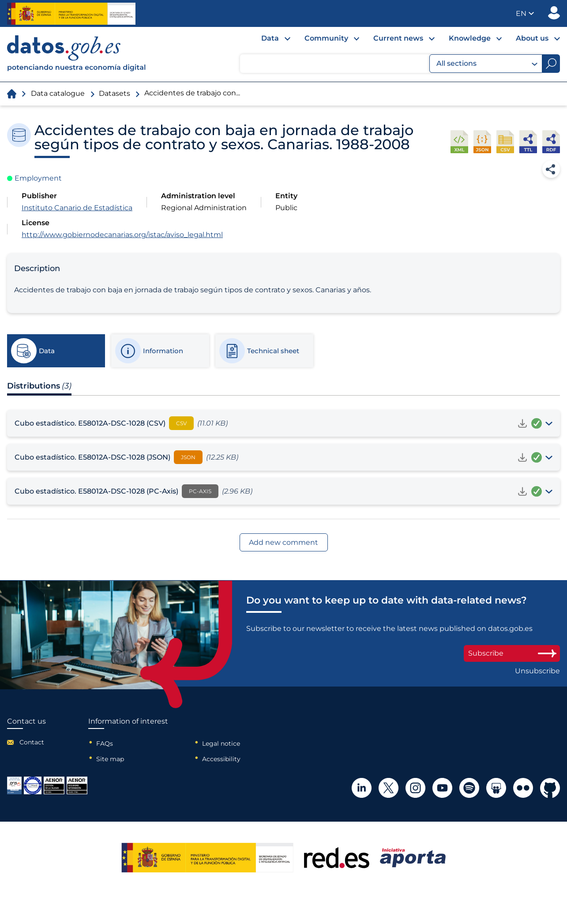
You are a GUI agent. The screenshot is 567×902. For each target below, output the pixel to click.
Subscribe (512, 653)
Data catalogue (58, 93)
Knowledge (470, 38)
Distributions (39, 386)
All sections (486, 63)
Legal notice (221, 743)
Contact (31, 742)
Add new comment (283, 542)
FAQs (104, 743)
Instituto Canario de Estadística (77, 208)
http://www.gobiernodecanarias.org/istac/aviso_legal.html (122, 234)
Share (551, 169)
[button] (525, 13)
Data (270, 38)
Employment (38, 178)
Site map (110, 759)
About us (532, 38)
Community (326, 38)
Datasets (114, 93)
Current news (398, 38)
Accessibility (221, 759)
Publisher (554, 12)
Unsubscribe (537, 671)
